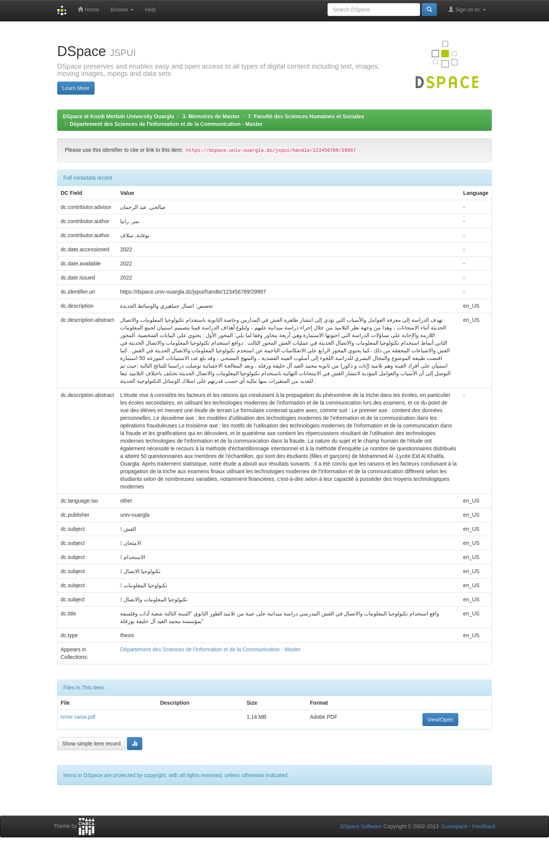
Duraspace (454, 826)
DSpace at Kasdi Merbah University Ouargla (118, 116)
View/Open (440, 719)
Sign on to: (467, 9)
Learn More (76, 88)
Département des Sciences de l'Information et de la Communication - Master (166, 124)
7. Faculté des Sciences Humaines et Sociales (306, 116)
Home (88, 9)
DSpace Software (361, 826)
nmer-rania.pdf (78, 717)
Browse (122, 9)
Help (150, 9)
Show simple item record (91, 744)
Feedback (484, 826)
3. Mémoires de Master (210, 116)
